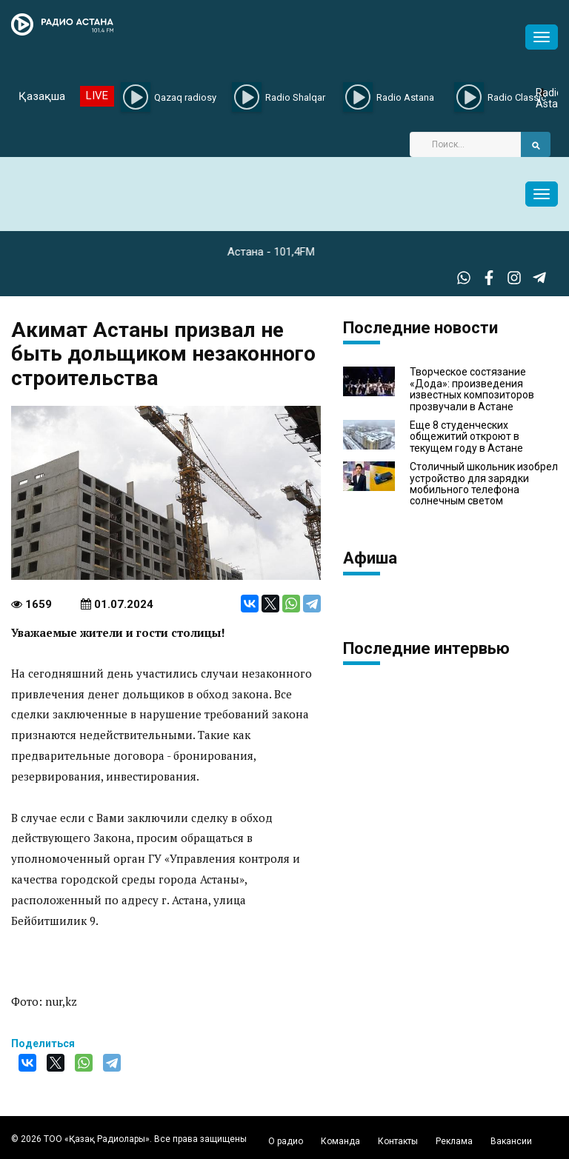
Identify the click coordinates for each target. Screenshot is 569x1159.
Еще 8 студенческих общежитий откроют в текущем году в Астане (466, 437)
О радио (285, 1141)
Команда (340, 1141)
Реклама (454, 1141)
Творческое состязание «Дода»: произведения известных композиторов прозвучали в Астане (472, 389)
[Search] (465, 144)
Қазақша (42, 96)
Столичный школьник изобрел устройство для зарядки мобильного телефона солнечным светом (484, 484)
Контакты (398, 1141)
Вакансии (511, 1141)
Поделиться (43, 1043)
